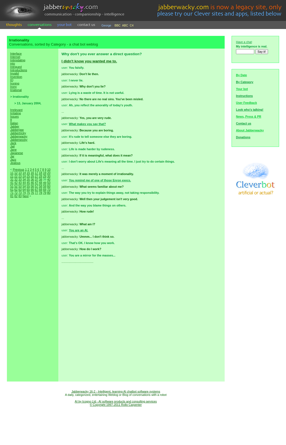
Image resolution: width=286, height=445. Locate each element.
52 (16, 186)
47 (36, 182)
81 (12, 196)
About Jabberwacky (250, 130)
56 (32, 186)
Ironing (14, 83)
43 (20, 182)
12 (16, 172)
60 (48, 186)
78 (40, 192)
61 (12, 189)
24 (24, 176)
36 (32, 179)
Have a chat (244, 42)
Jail (12, 146)
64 (24, 189)
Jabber (14, 126)
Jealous (15, 163)
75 (28, 192)
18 (40, 172)
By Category (244, 82)
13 (20, 172)
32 (16, 179)
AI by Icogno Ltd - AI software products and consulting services (116, 401)
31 (12, 179)
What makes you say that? (87, 124)
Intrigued (16, 66)
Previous (18, 169)
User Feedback (246, 102)
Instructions (244, 95)
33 (20, 179)
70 (48, 189)
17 (36, 172)
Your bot (242, 89)
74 (24, 192)
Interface (16, 53)
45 (28, 182)
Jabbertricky (18, 133)
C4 (132, 25)
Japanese (16, 153)
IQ (11, 80)
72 (16, 192)
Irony (13, 86)
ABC (125, 25)
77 (36, 192)
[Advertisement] (33, 295)
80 (48, 192)
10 (49, 169)
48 (40, 182)
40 (48, 179)
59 (44, 186)
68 (40, 189)
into (12, 63)
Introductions (18, 70)
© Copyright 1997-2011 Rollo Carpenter (116, 404)
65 (28, 189)
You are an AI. (78, 230)
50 (48, 182)
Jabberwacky (18, 136)
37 (36, 179)
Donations (243, 137)
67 (36, 189)
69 (44, 189)
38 (40, 179)
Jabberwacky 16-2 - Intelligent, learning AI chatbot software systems (115, 391)
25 (28, 176)
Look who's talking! (249, 109)
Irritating (15, 113)
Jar (12, 156)
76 (32, 192)
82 (16, 196)
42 (16, 182)
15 (28, 172)
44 (24, 182)
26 (32, 176)
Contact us (243, 123)
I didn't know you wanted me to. (89, 61)
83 (20, 196)
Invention (16, 76)
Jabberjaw (17, 129)
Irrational (16, 90)
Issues (14, 116)
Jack (13, 143)
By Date (241, 75)
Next (25, 196)
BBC (117, 25)
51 (12, 186)
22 (16, 176)
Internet (15, 57)
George (106, 25)
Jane (13, 149)
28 (40, 176)
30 (48, 176)
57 (36, 186)
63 (20, 189)
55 (28, 186)
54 (24, 186)
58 (40, 186)
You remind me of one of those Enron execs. (100, 180)
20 (48, 172)
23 (20, 176)
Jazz (13, 159)
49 (44, 182)
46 (32, 182)
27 (36, 176)
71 (12, 192)
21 (12, 176)
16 (32, 172)
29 (44, 176)
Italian (14, 123)
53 (20, 186)
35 (28, 179)
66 (32, 189)
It (11, 119)
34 (24, 179)
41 (12, 182)
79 (44, 192)
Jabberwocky (18, 139)
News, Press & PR (248, 116)
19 (44, 172)
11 (12, 172)
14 (24, 172)
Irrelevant (16, 110)
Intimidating (17, 60)
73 (20, 192)
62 (16, 189)
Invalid (14, 73)
